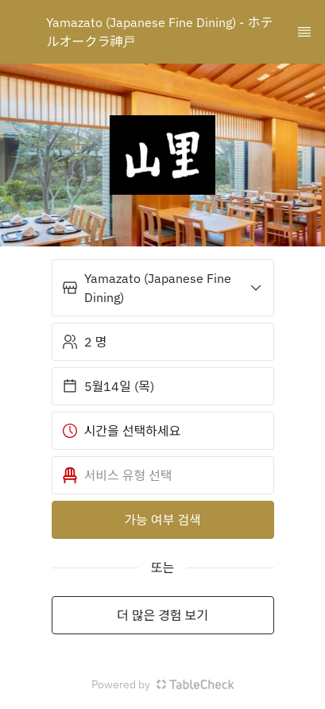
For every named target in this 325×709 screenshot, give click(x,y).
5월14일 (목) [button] (108, 386)
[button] (163, 287)
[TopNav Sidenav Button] (304, 31)
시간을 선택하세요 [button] (121, 431)
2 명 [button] (84, 342)
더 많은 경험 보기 (162, 615)
